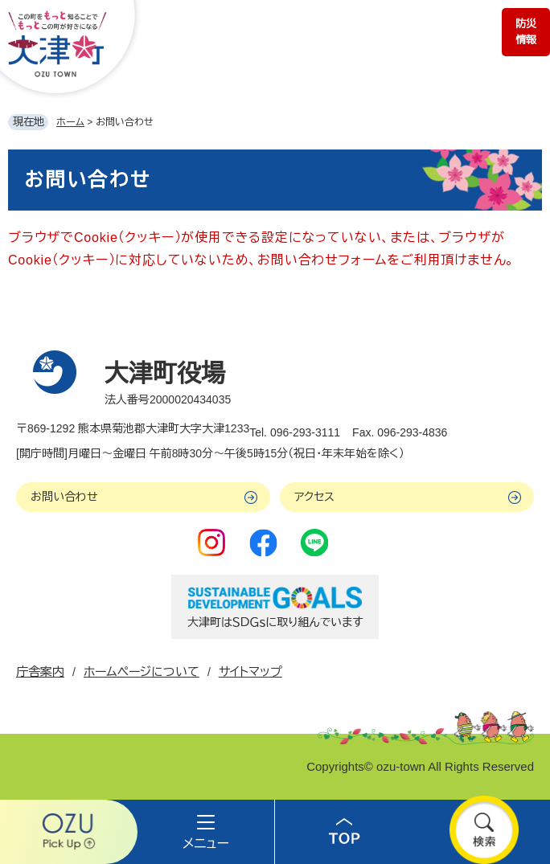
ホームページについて (141, 671)
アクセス (314, 496)
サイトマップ (250, 671)
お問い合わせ (64, 496)
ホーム (70, 122)
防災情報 (525, 32)
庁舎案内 (40, 671)
